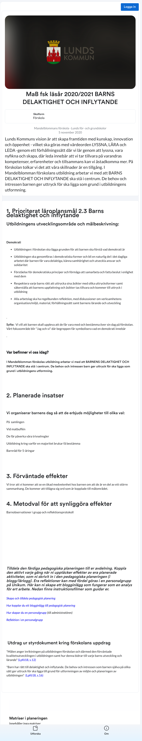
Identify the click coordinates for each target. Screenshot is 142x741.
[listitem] (36, 732)
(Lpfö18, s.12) (27, 660)
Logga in (130, 6)
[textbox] (70, 446)
